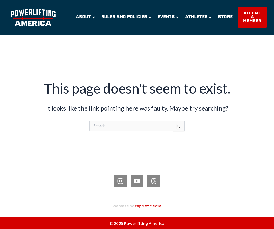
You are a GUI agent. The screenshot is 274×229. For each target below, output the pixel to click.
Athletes (198, 17)
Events (168, 17)
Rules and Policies (126, 17)
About (85, 17)
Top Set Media (148, 206)
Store (225, 17)
